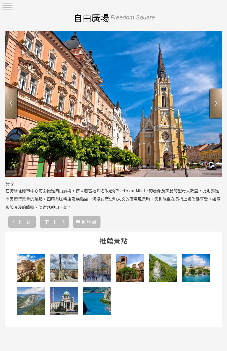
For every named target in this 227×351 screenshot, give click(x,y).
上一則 (24, 222)
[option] (113, 104)
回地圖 (89, 222)
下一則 (51, 222)
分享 (10, 183)
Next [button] (215, 103)
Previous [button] (12, 103)
